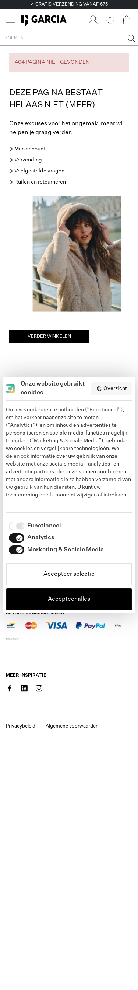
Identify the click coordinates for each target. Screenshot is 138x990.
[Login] (92, 20)
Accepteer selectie (69, 574)
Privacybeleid (20, 726)
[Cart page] (126, 20)
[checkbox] (33, 526)
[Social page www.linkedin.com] (24, 688)
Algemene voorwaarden (72, 726)
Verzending (28, 160)
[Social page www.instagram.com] (39, 688)
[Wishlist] (109, 21)
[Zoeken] (130, 38)
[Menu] (10, 20)
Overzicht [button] (111, 388)
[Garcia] (44, 20)
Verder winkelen (49, 336)
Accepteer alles (69, 599)
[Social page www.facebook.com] (9, 688)
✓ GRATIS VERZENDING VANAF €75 (69, 4)
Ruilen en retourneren (40, 182)
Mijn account (29, 148)
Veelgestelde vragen (39, 171)
